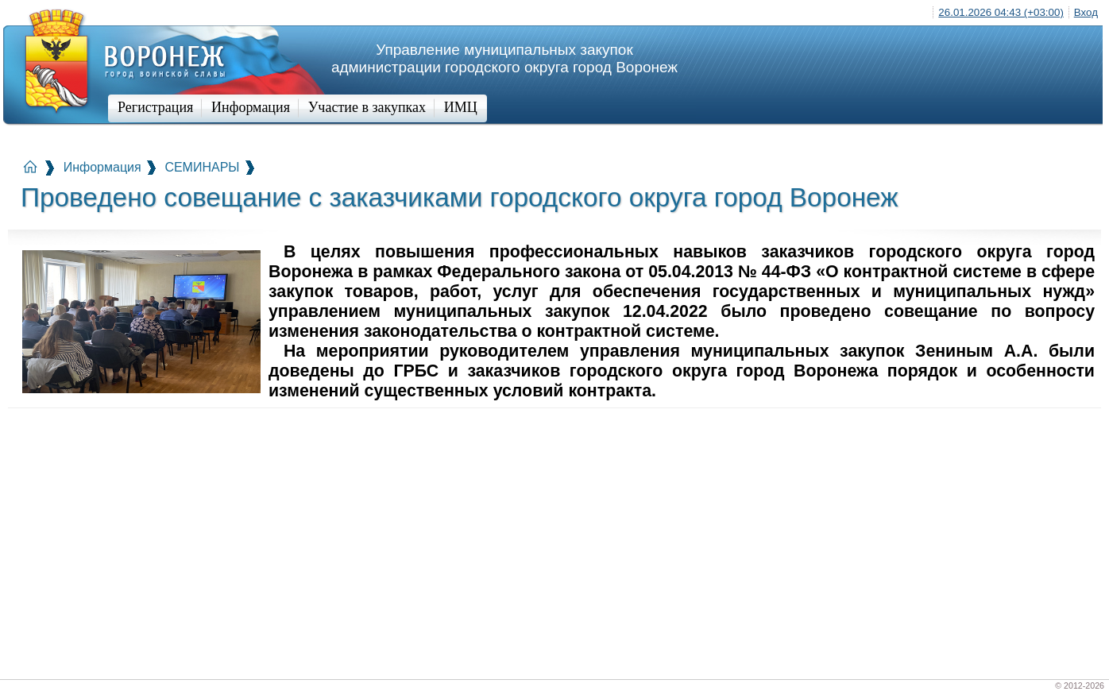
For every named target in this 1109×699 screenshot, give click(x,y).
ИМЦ (460, 107)
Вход (1086, 12)
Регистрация (155, 107)
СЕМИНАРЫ (201, 167)
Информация (250, 107)
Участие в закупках (367, 107)
